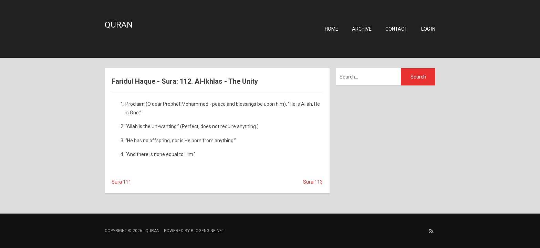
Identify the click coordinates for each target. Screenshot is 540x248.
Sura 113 (313, 182)
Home (331, 29)
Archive (362, 29)
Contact (396, 29)
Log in (428, 29)
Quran (119, 25)
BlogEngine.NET (207, 230)
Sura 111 (121, 182)
